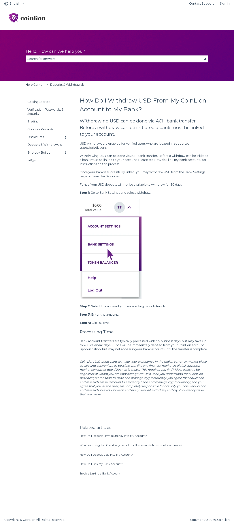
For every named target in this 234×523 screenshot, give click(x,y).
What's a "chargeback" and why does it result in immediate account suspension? (131, 445)
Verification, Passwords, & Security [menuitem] (45, 111)
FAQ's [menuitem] (31, 160)
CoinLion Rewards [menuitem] (40, 129)
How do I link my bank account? (177, 160)
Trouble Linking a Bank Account (100, 473)
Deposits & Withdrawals (67, 84)
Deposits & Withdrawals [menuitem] (44, 144)
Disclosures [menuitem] (35, 137)
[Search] (204, 58)
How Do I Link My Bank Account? (101, 464)
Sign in (225, 3)
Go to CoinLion (215, 18)
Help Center (35, 84)
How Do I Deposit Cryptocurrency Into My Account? (113, 436)
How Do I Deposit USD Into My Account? (106, 454)
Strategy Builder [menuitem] (39, 152)
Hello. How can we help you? (55, 51)
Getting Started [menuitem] (39, 102)
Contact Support (201, 3)
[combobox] (113, 58)
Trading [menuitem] (33, 121)
